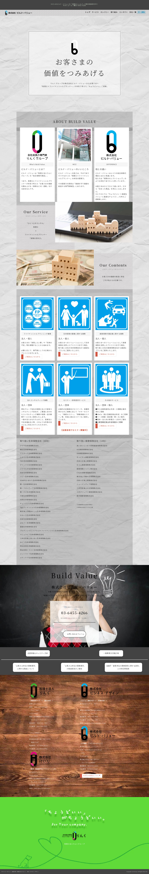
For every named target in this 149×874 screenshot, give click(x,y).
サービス (95, 12)
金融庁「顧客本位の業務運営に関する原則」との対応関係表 (123, 667)
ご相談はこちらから (136, 354)
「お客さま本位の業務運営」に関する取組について (26, 667)
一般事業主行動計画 (111, 653)
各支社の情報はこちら (91, 780)
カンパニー (104, 12)
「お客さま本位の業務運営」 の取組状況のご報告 (75, 667)
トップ (87, 12)
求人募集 (141, 12)
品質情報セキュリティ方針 (38, 653)
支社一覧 (132, 12)
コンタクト (123, 12)
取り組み (114, 12)
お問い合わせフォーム (74, 564)
